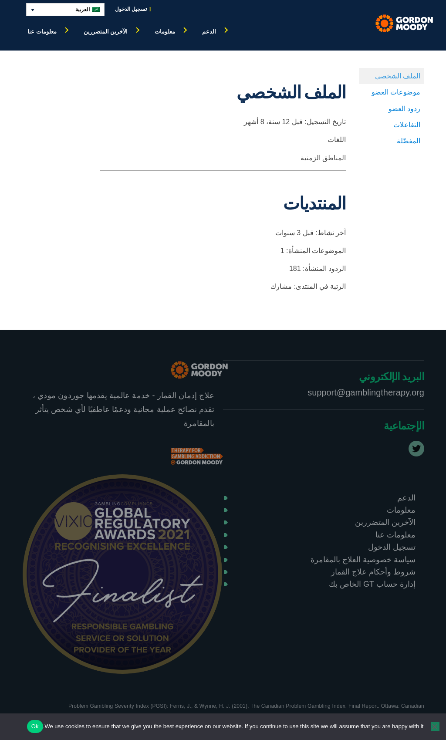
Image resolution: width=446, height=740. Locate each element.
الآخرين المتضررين (106, 31)
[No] (435, 726)
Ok (35, 726)
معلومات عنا (42, 31)
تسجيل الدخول (133, 9)
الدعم (209, 31)
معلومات (165, 31)
